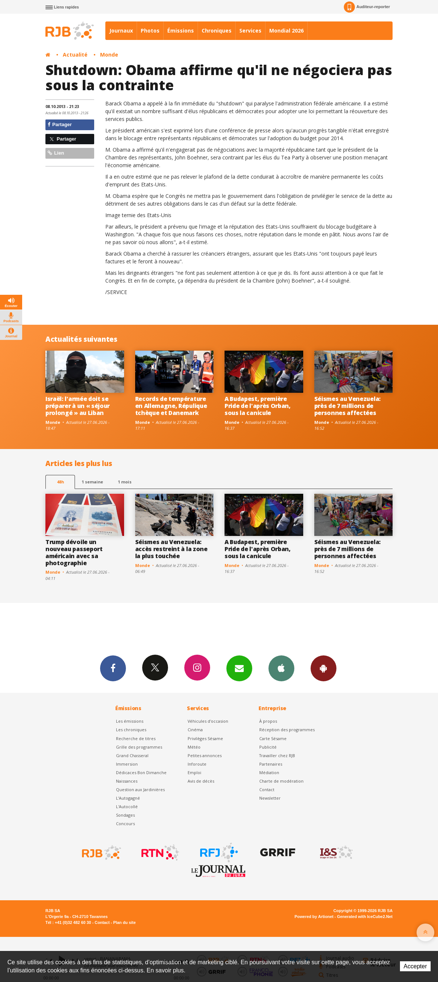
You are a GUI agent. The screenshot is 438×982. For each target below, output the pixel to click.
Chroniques (217, 30)
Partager (60, 124)
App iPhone (281, 668)
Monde (109, 54)
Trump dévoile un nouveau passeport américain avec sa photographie (74, 552)
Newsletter (270, 798)
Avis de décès (201, 781)
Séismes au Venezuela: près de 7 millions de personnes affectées (347, 406)
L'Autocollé (127, 806)
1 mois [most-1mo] (124, 482)
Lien (56, 153)
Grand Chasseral (132, 755)
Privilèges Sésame (205, 738)
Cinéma (195, 729)
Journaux (121, 30)
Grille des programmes (139, 747)
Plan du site (124, 922)
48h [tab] (60, 482)
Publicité (268, 747)
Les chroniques (131, 729)
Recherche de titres (135, 738)
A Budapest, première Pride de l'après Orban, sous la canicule (258, 406)
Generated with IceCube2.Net (365, 916)
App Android (323, 668)
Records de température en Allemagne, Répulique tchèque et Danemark (171, 406)
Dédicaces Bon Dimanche (141, 772)
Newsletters (239, 668)
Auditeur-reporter (367, 7)
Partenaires (270, 764)
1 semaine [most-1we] (92, 482)
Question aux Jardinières (140, 789)
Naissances (126, 781)
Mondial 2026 (286, 30)
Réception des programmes (287, 729)
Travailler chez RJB (277, 755)
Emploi (194, 772)
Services (250, 30)
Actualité (75, 54)
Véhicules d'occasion (208, 721)
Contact (266, 789)
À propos (268, 721)
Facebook (113, 668)
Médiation (269, 772)
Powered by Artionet (314, 916)
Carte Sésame (273, 738)
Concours (125, 823)
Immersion (127, 764)
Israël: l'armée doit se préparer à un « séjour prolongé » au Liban (77, 406)
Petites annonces (205, 755)
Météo (194, 747)
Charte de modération (281, 781)
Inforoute (197, 764)
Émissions (180, 30)
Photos (150, 30)
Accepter (415, 966)
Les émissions (129, 721)
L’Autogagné (128, 798)
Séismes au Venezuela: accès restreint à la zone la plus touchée (171, 549)
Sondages (125, 815)
